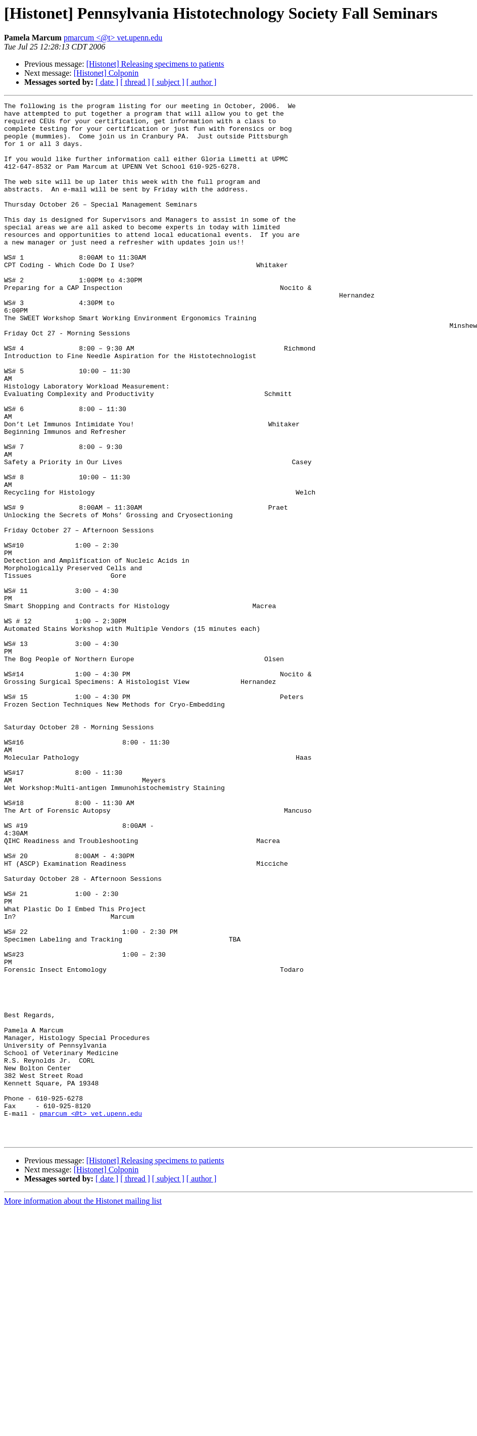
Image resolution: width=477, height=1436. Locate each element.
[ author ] (201, 82)
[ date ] (107, 82)
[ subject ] (168, 82)
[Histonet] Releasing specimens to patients (155, 64)
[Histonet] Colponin (106, 73)
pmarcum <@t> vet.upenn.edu (113, 37)
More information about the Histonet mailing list (83, 1408)
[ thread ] (135, 82)
